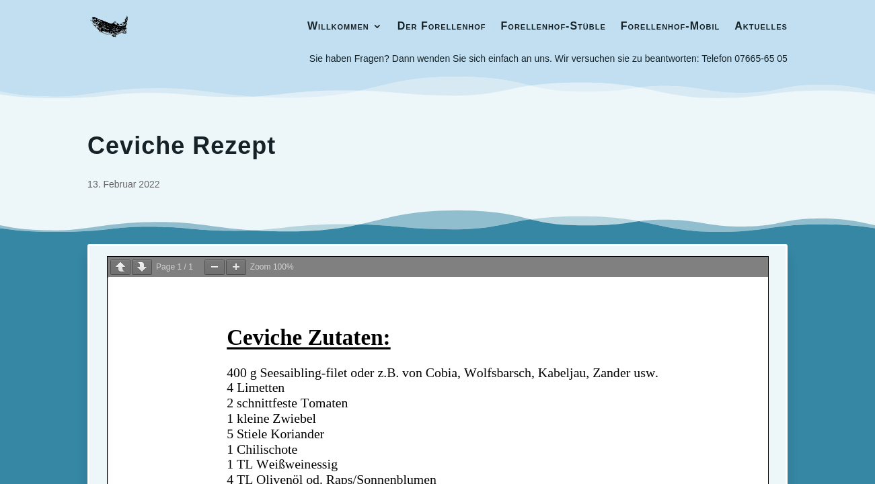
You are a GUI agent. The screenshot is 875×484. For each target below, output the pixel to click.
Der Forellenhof (441, 26)
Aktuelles (761, 26)
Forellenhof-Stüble (553, 26)
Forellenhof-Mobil (670, 26)
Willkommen (338, 26)
